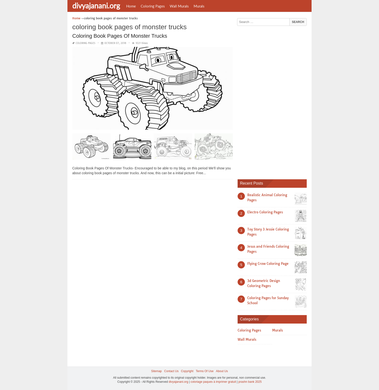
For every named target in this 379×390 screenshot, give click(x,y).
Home (131, 6)
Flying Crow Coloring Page (268, 263)
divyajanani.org (96, 5)
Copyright (187, 371)
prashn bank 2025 (250, 381)
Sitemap (156, 371)
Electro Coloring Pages (265, 212)
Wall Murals (179, 6)
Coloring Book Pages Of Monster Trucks (119, 36)
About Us (222, 371)
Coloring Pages (153, 6)
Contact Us (171, 371)
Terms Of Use (204, 371)
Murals (199, 6)
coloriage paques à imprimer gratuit (213, 381)
